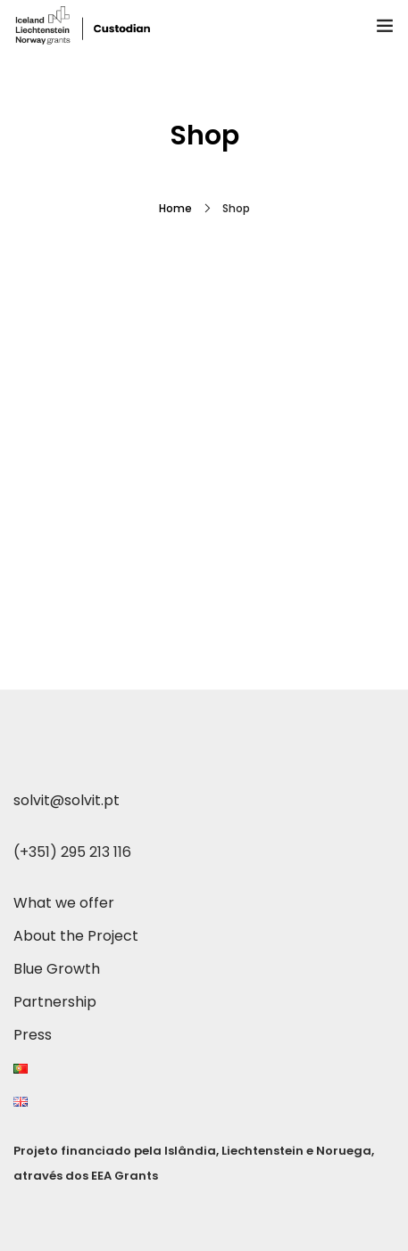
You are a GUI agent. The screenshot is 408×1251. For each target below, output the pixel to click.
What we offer (63, 903)
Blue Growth (56, 969)
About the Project (75, 936)
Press (32, 1035)
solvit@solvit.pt (66, 800)
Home (175, 208)
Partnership (54, 1002)
